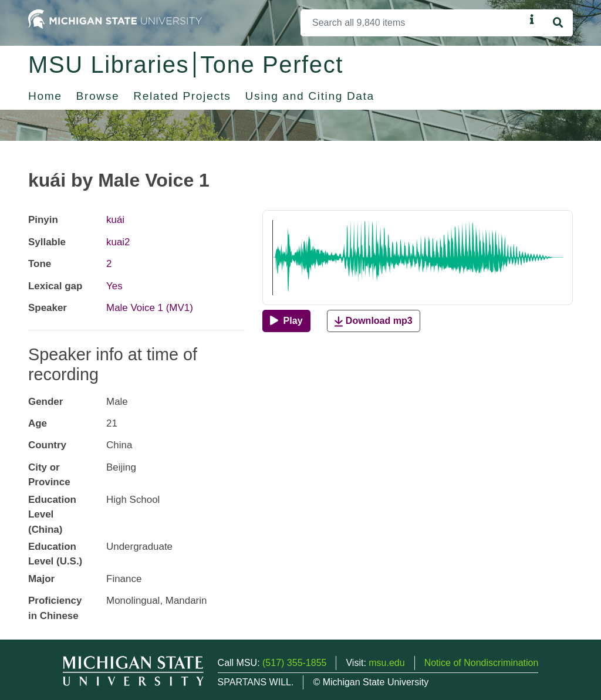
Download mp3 (373, 321)
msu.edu (386, 663)
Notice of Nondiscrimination (481, 663)
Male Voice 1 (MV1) (149, 307)
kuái (115, 219)
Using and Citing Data (309, 96)
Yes (114, 286)
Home (45, 96)
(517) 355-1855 (294, 663)
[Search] (412, 22)
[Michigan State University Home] (115, 18)
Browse (98, 96)
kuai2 (118, 242)
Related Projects (182, 96)
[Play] (286, 321)
